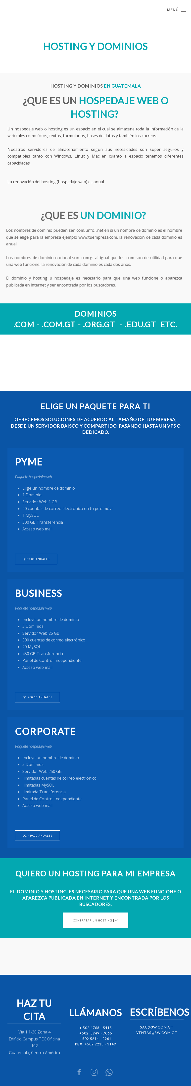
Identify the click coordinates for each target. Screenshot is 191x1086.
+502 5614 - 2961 (95, 1038)
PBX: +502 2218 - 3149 (95, 1043)
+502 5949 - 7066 (95, 1032)
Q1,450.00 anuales (37, 697)
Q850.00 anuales (36, 559)
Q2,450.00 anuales (37, 835)
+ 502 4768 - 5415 (95, 1027)
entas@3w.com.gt (158, 1032)
